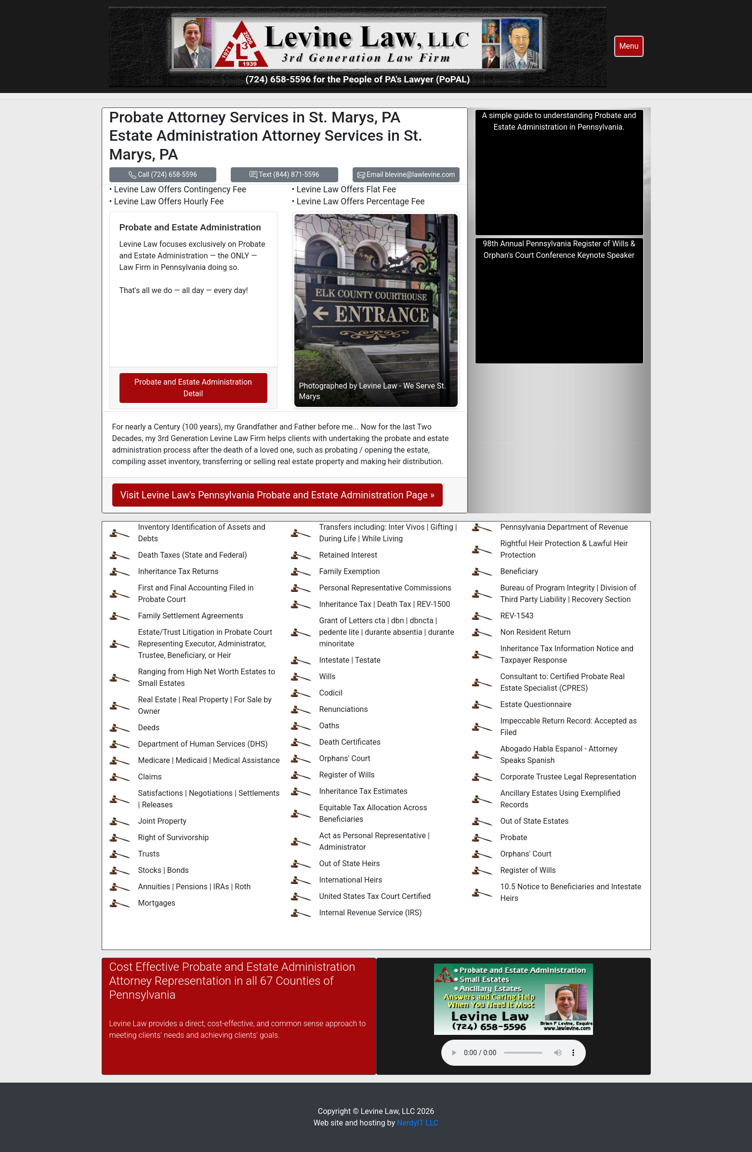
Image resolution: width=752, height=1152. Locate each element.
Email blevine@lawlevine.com (406, 175)
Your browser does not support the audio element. (513, 1053)
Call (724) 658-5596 (163, 175)
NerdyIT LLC (417, 1122)
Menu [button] (628, 46)
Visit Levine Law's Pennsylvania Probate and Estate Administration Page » (277, 495)
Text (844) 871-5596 (284, 175)
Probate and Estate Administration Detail (193, 387)
